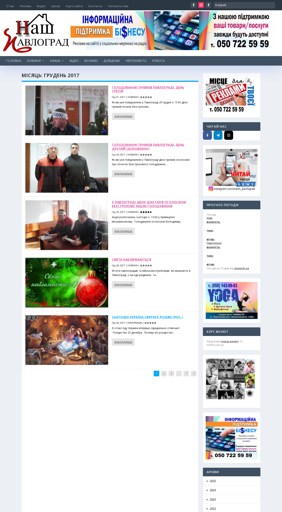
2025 (213, 480)
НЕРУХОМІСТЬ (136, 61)
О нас (10, 6)
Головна (13, 61)
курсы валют (230, 341)
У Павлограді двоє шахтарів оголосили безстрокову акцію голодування (149, 204)
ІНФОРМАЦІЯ (135, 322)
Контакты (95, 6)
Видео (41, 6)
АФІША (55, 61)
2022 (213, 508)
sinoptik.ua (241, 268)
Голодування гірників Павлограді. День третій (148, 89)
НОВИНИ (34, 61)
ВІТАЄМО (91, 61)
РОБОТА (158, 61)
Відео (74, 61)
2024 (213, 490)
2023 (213, 499)
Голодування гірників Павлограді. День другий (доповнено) (148, 147)
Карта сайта (74, 6)
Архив (55, 6)
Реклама (25, 6)
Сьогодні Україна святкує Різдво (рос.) (147, 317)
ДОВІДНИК (112, 61)
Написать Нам (118, 6)
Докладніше (123, 116)
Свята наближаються (131, 259)
